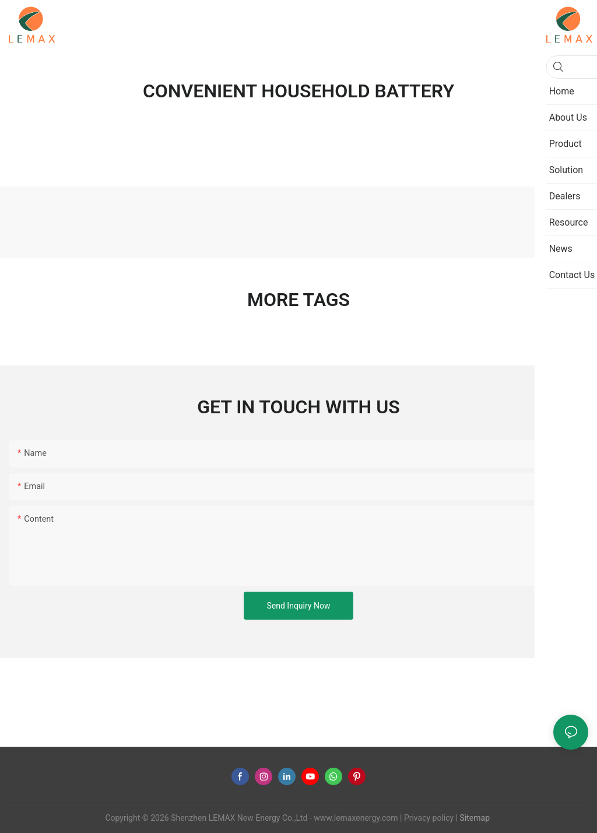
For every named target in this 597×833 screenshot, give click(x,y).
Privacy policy (429, 818)
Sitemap (474, 818)
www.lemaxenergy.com (356, 818)
